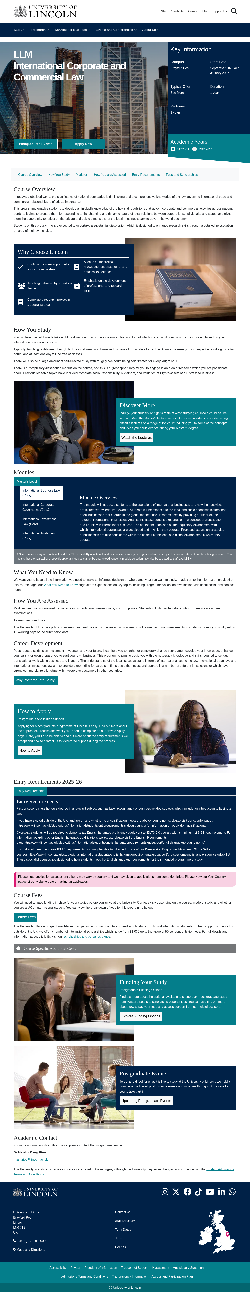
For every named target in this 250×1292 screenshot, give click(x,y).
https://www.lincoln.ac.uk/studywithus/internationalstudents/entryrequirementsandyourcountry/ (81, 825)
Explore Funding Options (140, 1016)
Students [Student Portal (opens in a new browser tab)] (177, 11)
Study (18, 30)
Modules (82, 174)
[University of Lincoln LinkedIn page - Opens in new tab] (221, 1191)
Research (38, 30)
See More (177, 92)
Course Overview (30, 174)
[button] (234, 11)
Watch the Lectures (136, 438)
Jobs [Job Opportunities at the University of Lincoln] (204, 11)
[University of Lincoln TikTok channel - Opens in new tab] (198, 1191)
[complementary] (42, 1263)
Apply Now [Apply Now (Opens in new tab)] (83, 144)
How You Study (59, 174)
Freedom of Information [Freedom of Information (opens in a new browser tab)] (101, 1267)
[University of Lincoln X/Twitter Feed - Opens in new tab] (176, 1191)
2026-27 (202, 149)
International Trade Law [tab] (38, 536)
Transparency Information (130, 1276)
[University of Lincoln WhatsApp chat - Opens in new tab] (232, 1191)
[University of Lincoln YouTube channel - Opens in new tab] (210, 1191)
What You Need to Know (61, 585)
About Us (149, 30)
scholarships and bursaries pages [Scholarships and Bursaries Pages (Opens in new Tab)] (87, 936)
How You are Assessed (110, 174)
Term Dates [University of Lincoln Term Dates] (123, 1229)
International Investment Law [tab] (39, 521)
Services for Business (71, 30)
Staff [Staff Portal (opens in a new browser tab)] (164, 11)
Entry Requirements (146, 174)
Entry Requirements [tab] (30, 791)
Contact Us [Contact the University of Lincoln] (122, 1212)
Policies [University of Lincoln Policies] (120, 1247)
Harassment (160, 1267)
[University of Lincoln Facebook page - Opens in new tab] (187, 1191)
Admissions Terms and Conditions (84, 1276)
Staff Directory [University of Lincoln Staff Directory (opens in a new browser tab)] (125, 1220)
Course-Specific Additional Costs (46, 948)
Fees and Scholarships (182, 174)
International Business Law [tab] (41, 493)
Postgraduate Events (35, 144)
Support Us (219, 11)
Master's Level (27, 481)
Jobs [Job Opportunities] (118, 1238)
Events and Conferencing (114, 30)
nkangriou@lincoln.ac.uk (31, 1159)
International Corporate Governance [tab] (38, 507)
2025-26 (180, 149)
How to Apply (30, 750)
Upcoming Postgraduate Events (146, 1101)
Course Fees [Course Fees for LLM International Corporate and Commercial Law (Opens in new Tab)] (26, 917)
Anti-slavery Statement (188, 1267)
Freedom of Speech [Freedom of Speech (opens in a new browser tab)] (134, 1267)
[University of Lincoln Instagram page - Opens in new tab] (165, 1191)
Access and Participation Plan (172, 1276)
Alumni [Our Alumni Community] (192, 11)
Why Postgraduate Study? (36, 680)
